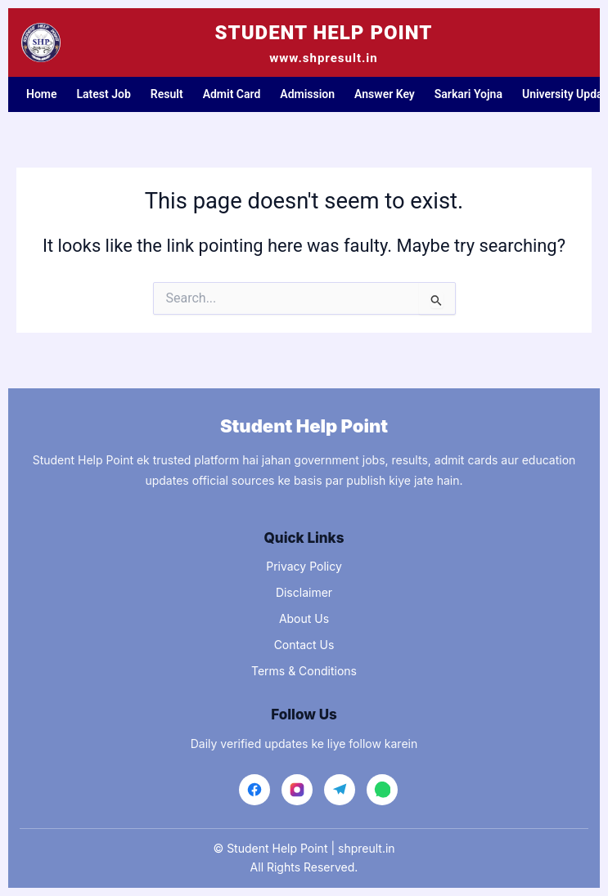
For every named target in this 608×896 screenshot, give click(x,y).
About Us (304, 618)
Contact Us (304, 645)
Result (167, 94)
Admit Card (232, 94)
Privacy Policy (304, 566)
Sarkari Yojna (468, 94)
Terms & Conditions (304, 671)
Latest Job (104, 94)
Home (41, 94)
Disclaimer (304, 592)
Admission (307, 94)
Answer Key (384, 94)
